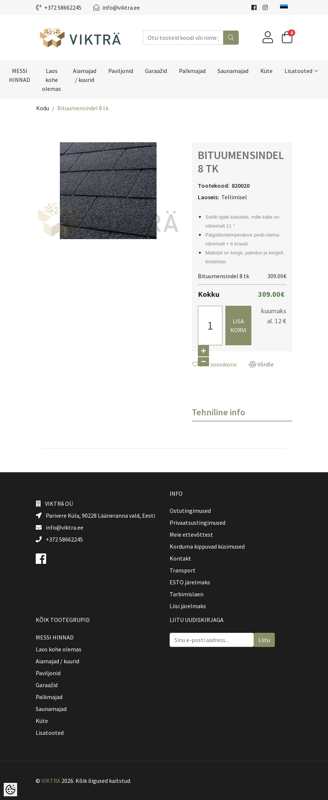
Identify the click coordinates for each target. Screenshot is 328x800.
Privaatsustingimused (197, 522)
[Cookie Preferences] (10, 789)
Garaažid (156, 70)
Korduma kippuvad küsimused (207, 546)
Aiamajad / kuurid (84, 75)
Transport (183, 570)
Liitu (264, 640)
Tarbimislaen (186, 594)
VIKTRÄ (50, 780)
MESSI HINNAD (19, 75)
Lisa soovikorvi (214, 364)
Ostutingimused (190, 510)
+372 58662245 (58, 7)
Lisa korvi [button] (238, 325)
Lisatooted (298, 70)
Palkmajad (192, 70)
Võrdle (261, 364)
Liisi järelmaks (188, 606)
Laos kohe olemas (51, 79)
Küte (266, 70)
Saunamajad (233, 70)
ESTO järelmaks (190, 582)
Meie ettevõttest (191, 534)
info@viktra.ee (116, 7)
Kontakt (180, 558)
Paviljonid (120, 70)
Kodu (42, 108)
